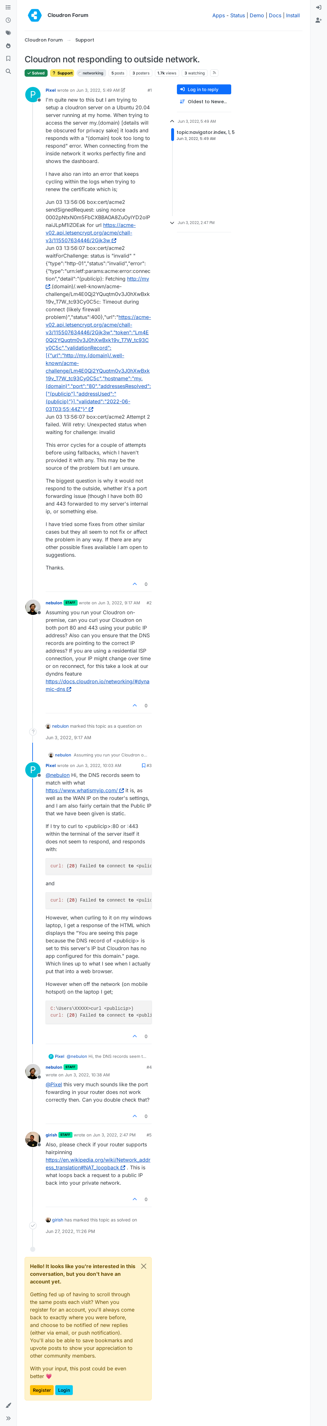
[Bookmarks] (8, 59)
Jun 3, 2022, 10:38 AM (87, 1074)
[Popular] (8, 46)
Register (42, 1390)
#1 (150, 90)
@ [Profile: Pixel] (54, 1084)
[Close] (143, 1266)
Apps (218, 15)
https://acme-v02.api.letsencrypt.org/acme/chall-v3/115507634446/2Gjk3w (91, 233)
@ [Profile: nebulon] (58, 775)
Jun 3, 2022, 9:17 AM (119, 602)
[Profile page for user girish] (33, 1139)
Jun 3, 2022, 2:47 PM (114, 1134)
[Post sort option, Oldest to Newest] (204, 102)
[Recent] (8, 20)
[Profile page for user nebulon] (33, 607)
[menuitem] (318, 8)
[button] (8, 1405)
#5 (149, 1134)
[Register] (318, 20)
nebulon (54, 602)
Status (237, 15)
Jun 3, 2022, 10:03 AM (98, 765)
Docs (275, 15)
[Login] (318, 8)
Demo (257, 15)
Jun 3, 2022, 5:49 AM (98, 90)
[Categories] (8, 8)
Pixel (51, 90)
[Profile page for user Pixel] (33, 94)
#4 (149, 1067)
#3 (149, 765)
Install (293, 15)
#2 (149, 602)
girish (51, 1134)
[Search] (8, 71)
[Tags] (8, 33)
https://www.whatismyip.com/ (85, 790)
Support (62, 73)
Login (64, 1390)
